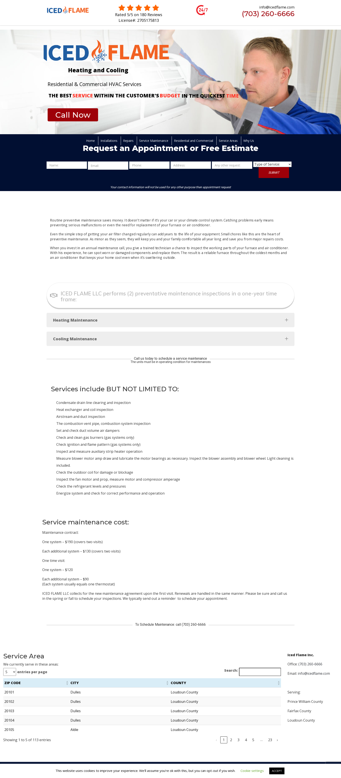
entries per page (32, 672)
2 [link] (231, 739)
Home (90, 141)
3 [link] (238, 739)
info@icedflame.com (314, 673)
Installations (108, 141)
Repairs (128, 141)
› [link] (277, 739)
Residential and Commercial (193, 141)
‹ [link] (216, 739)
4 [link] (246, 739)
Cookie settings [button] (252, 770)
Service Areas (228, 141)
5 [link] (253, 739)
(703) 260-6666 (268, 13)
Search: (231, 670)
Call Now (72, 115)
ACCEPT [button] (277, 771)
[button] (67, 682)
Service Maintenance (153, 141)
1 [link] (224, 739)
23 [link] (270, 739)
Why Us (248, 141)
